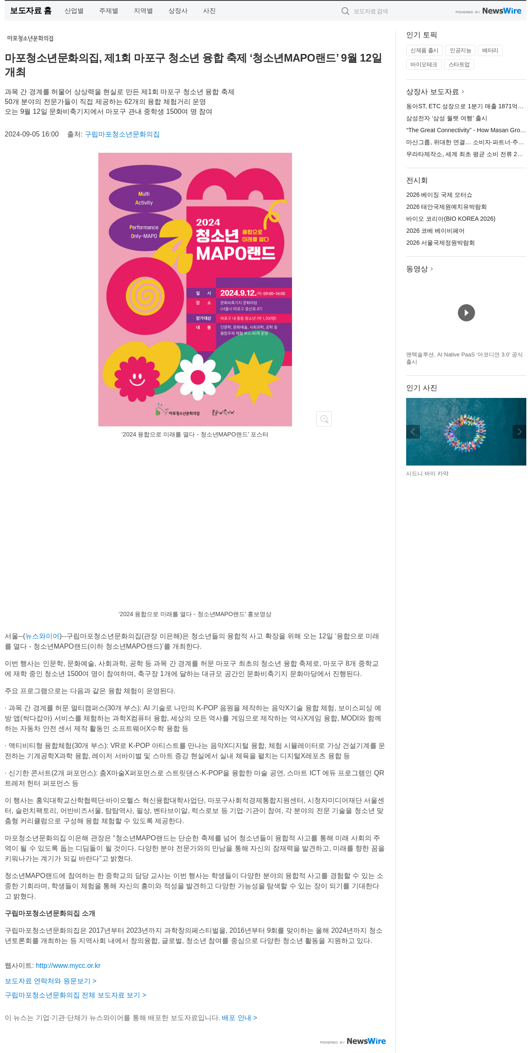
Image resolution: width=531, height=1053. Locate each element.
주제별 (108, 10)
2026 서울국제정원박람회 (440, 242)
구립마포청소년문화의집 (122, 134)
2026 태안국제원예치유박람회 (446, 206)
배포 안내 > (239, 1017)
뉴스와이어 (42, 636)
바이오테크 (423, 64)
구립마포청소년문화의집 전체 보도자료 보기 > (75, 995)
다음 (519, 432)
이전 (413, 432)
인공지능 (460, 50)
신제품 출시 (424, 50)
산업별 (74, 10)
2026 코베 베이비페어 (435, 230)
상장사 (178, 10)
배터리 (490, 50)
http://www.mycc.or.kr (68, 965)
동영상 (417, 269)
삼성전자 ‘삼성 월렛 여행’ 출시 (446, 118)
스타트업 (459, 64)
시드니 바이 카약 (427, 473)
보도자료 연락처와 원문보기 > (51, 981)
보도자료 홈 (30, 10)
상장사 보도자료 (432, 92)
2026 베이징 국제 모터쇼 (439, 194)
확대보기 (324, 419)
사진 (209, 10)
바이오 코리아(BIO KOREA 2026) (451, 218)
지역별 (143, 10)
